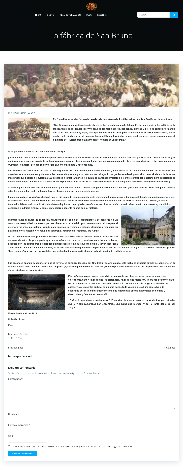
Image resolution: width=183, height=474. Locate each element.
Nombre (13, 414)
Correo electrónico (19, 425)
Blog (89, 14)
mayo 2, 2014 (28, 113)
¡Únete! (51, 14)
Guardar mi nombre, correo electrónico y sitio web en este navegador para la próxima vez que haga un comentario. (72, 447)
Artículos (24, 334)
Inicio (38, 14)
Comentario (15, 379)
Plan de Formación (70, 14)
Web (10, 436)
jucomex (15, 113)
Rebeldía (102, 14)
